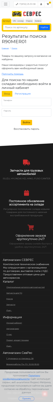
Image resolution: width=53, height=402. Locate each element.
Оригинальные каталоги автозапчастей (25, 287)
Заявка (38, 21)
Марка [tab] (29, 21)
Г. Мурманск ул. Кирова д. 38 (19, 358)
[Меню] (6, 4)
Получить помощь (12, 74)
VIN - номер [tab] (18, 21)
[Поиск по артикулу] (20, 27)
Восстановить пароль (26, 129)
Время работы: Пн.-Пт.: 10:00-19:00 (22, 364)
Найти (44, 27)
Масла (9, 299)
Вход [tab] (7, 93)
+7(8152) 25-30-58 (26, 4)
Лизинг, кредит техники (17, 340)
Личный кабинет (14, 323)
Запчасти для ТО (14, 293)
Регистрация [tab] (23, 93)
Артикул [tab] (6, 21)
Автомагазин (12, 328)
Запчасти (10, 304)
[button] (48, 4)
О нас (9, 334)
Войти (26, 122)
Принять (26, 398)
